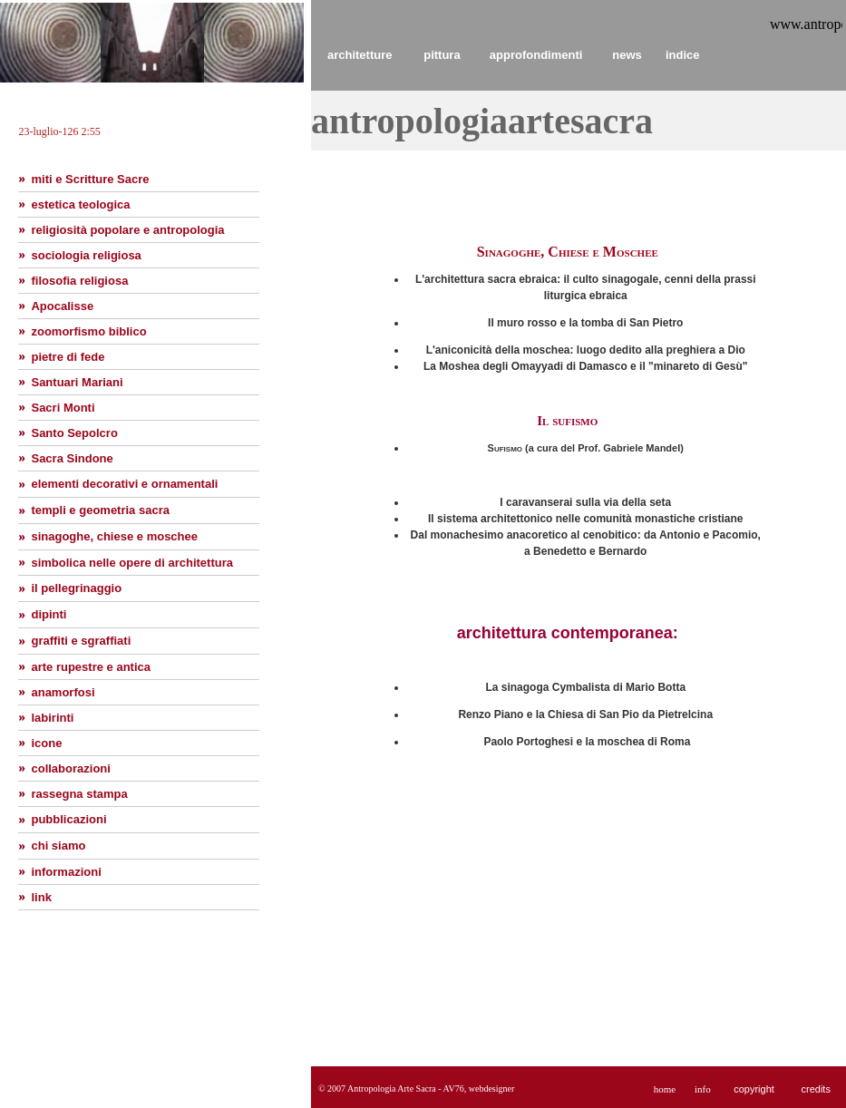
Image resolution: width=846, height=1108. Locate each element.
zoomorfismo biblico (88, 331)
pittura (441, 55)
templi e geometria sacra (100, 510)
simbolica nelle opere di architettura (132, 562)
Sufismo (507, 447)
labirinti (52, 717)
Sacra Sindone (71, 458)
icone (46, 743)
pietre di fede (67, 357)
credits (815, 1089)
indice (683, 55)
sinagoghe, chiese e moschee (114, 536)
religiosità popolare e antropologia (127, 230)
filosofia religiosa (79, 280)
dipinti (48, 614)
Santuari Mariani (76, 382)
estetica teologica (80, 204)
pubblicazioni (68, 819)
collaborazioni (70, 768)
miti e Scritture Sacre (90, 179)
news (627, 55)
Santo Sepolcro (74, 433)
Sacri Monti (62, 407)
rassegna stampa (79, 794)
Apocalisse (62, 306)
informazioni (66, 872)
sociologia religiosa (86, 255)
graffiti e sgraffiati (81, 640)
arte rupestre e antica (91, 667)
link (41, 897)
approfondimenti (536, 55)
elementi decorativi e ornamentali (124, 484)
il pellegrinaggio (76, 588)
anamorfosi (62, 692)
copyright (754, 1089)
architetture (360, 55)
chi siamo (58, 845)
